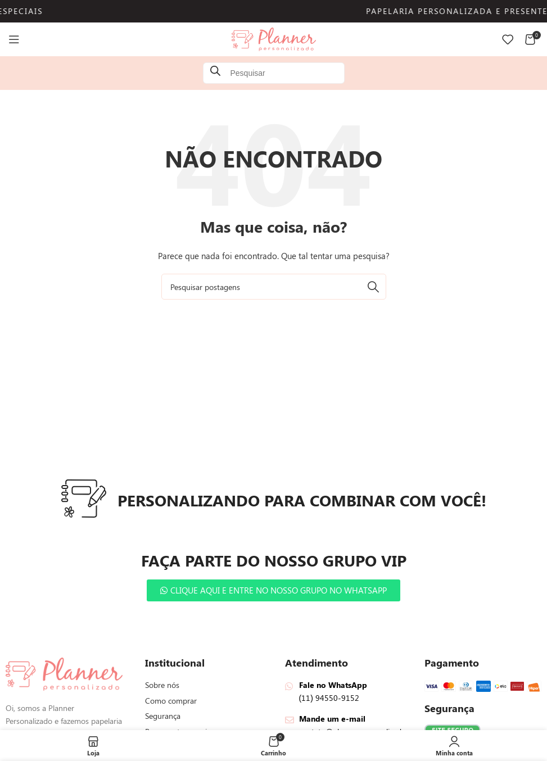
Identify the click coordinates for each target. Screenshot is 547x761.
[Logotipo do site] (274, 38)
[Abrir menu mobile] (14, 39)
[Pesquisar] (273, 287)
